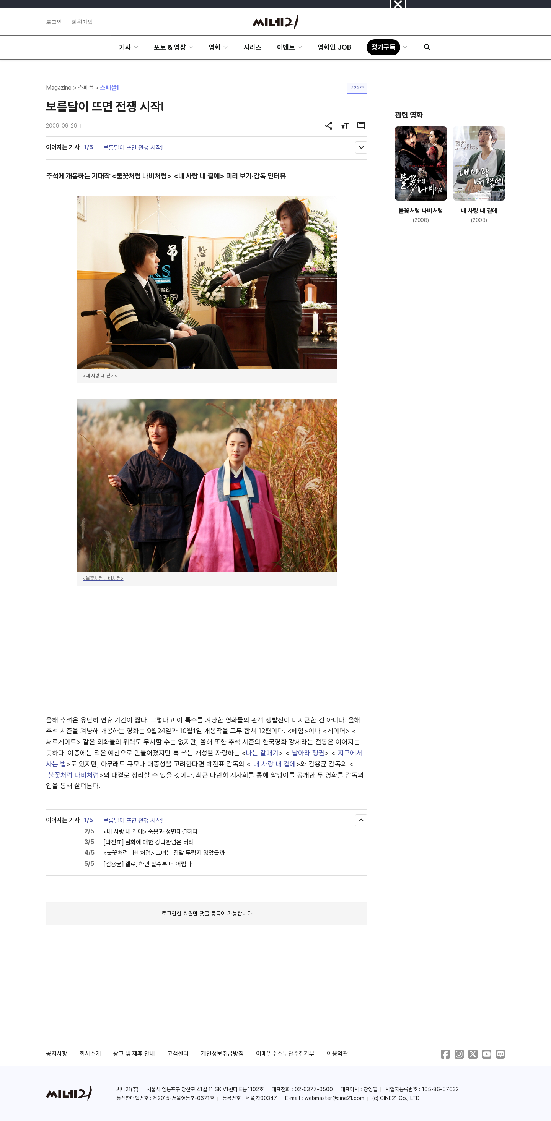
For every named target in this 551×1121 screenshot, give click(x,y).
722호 (357, 88)
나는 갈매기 (262, 753)
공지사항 (56, 1053)
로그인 (54, 22)
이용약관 (337, 1053)
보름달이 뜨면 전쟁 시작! (133, 147)
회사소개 (90, 1053)
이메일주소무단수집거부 (285, 1053)
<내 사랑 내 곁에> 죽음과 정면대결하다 (150, 831)
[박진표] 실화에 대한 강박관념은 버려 (148, 842)
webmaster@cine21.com (334, 1098)
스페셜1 (109, 87)
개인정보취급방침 (222, 1053)
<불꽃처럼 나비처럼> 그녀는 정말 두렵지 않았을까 (164, 853)
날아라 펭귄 (308, 753)
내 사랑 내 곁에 (274, 764)
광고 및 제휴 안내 (134, 1053)
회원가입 (82, 22)
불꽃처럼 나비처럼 (73, 775)
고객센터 (178, 1053)
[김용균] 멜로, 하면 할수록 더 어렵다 (147, 864)
